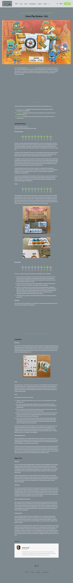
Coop (21, 3)
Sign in (61, 3)
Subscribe (67, 3)
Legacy (40, 3)
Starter (45, 3)
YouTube (27, 572)
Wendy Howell (25, 548)
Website (38, 572)
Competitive (29, 12)
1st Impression (32, 3)
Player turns (19, 116)
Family (34, 12)
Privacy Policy (45, 572)
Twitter (32, 572)
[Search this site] (57, 4)
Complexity (19, 112)
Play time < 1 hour (40, 12)
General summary (20, 109)
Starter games (48, 12)
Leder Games (31, 68)
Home (16, 3)
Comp (25, 3)
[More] (49, 4)
